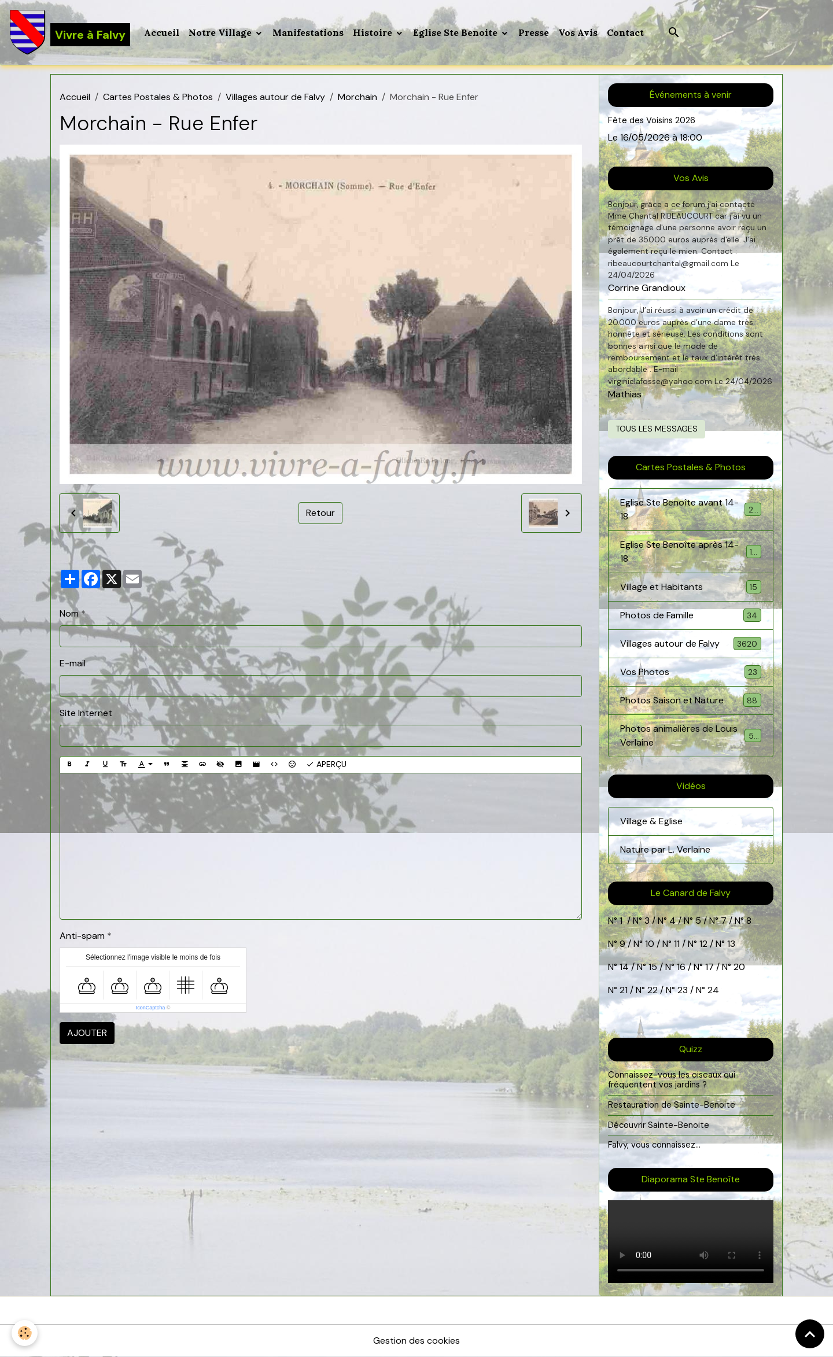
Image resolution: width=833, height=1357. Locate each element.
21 (625, 990)
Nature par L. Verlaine (665, 849)
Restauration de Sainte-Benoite (671, 1105)
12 (704, 944)
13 (731, 944)
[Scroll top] (809, 1333)
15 (652, 967)
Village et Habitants (690, 586)
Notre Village (221, 32)
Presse (533, 32)
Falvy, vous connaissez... (654, 1144)
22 (651, 990)
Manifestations (308, 32)
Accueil (161, 32)
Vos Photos (690, 672)
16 (681, 967)
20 (738, 967)
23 (682, 990)
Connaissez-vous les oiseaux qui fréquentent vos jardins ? (671, 1080)
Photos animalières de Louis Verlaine (690, 735)
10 (648, 944)
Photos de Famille (690, 615)
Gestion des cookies (416, 1340)
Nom (69, 613)
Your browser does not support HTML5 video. (690, 1241)
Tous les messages (656, 428)
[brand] (69, 32)
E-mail (73, 663)
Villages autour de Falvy (275, 97)
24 (712, 990)
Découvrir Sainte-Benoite (658, 1125)
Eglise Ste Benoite (456, 32)
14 (624, 967)
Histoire (374, 32)
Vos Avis (578, 32)
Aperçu (326, 764)
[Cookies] (25, 1333)
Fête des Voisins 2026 (651, 120)
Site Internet (86, 713)
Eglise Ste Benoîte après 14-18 (690, 552)
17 (709, 967)
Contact (625, 32)
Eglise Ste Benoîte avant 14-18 (690, 509)
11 (676, 944)
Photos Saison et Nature (690, 700)
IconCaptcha (150, 1008)
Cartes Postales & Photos (158, 97)
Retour (320, 513)
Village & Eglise (651, 821)
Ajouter (87, 1033)
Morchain (357, 97)
